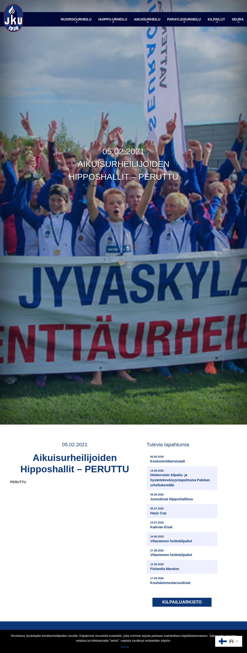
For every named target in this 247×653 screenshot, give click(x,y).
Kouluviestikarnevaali (167, 459)
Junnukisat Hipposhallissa (171, 497)
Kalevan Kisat (161, 525)
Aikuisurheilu (147, 20)
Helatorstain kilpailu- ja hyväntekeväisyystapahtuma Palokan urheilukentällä (182, 478)
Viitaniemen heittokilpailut (171, 539)
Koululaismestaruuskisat (170, 580)
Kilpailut (216, 20)
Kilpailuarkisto (182, 602)
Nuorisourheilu (76, 20)
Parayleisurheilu (184, 20)
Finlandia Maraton (164, 566)
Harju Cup (158, 511)
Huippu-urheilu (112, 20)
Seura (238, 20)
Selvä (125, 647)
